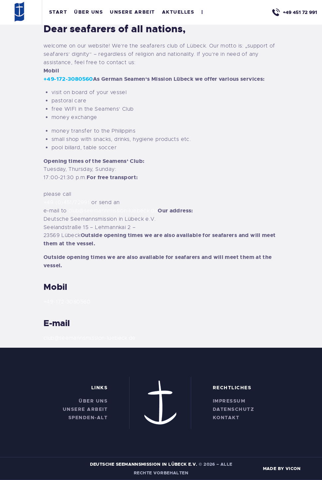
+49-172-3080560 (68, 78)
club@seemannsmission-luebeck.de (89, 338)
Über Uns (93, 401)
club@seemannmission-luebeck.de (113, 210)
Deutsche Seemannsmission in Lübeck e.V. (144, 464)
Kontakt (226, 417)
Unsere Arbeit (85, 409)
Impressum (229, 401)
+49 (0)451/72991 (66, 202)
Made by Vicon (282, 468)
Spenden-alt (88, 417)
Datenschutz (233, 409)
